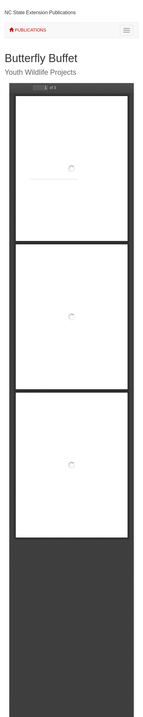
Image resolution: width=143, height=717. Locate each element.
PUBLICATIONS (27, 29)
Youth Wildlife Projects (40, 72)
